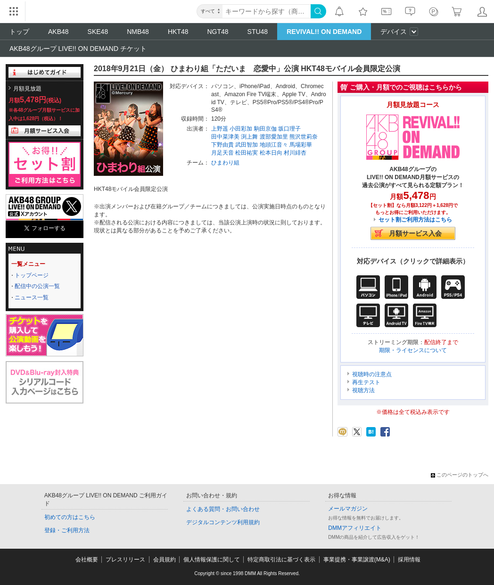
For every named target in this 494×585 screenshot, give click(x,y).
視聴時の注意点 (372, 374)
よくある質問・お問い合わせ (223, 509)
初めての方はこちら (69, 517)
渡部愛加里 (274, 136)
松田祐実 (246, 152)
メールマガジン (348, 508)
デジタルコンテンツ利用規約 (223, 522)
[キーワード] (266, 11)
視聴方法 (363, 390)
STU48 (257, 31)
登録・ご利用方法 (67, 530)
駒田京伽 (265, 128)
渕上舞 (249, 136)
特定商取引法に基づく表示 (281, 559)
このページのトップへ (459, 475)
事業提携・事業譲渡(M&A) (356, 559)
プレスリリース (125, 559)
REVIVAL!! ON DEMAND (324, 31)
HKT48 (178, 31)
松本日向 (271, 152)
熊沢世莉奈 (303, 136)
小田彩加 (241, 128)
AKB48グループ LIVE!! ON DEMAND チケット (78, 48)
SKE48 (98, 31)
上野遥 (219, 128)
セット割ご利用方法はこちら (415, 219)
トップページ (32, 275)
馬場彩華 (300, 144)
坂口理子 (289, 128)
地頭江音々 (274, 144)
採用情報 (409, 559)
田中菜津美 (225, 136)
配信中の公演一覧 (37, 286)
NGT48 (217, 31)
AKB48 (58, 31)
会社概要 (86, 559)
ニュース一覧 (32, 297)
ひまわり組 (225, 162)
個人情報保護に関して (211, 559)
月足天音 (222, 152)
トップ (19, 31)
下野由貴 (222, 144)
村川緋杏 (295, 152)
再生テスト (366, 382)
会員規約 (164, 559)
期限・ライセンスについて (413, 350)
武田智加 (246, 144)
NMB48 (138, 31)
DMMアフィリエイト (354, 528)
